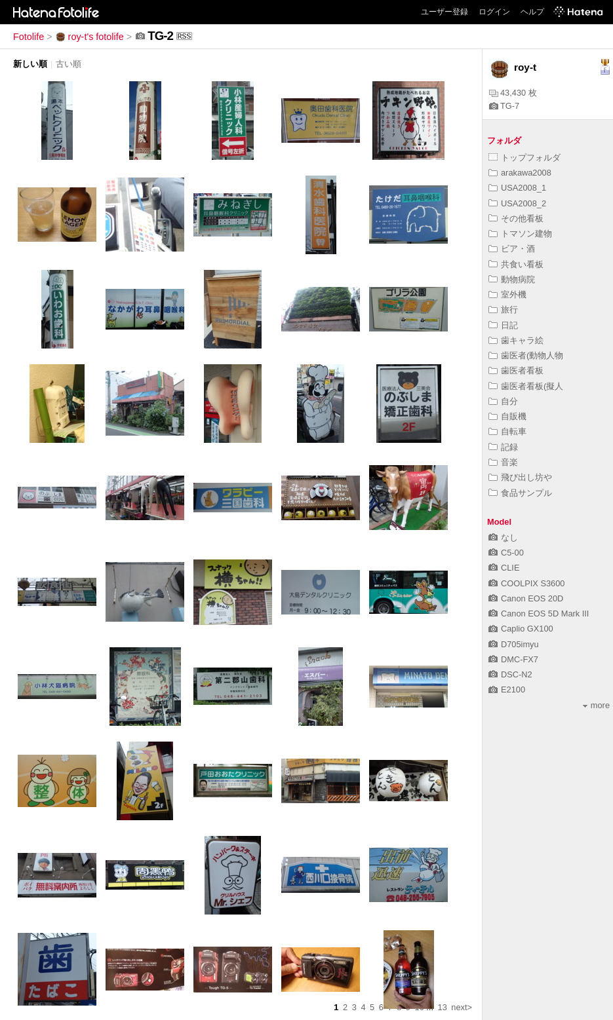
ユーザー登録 (444, 11)
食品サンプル (520, 493)
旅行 (503, 309)
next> (461, 1007)
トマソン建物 (520, 233)
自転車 (507, 431)
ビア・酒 (511, 249)
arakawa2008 (519, 173)
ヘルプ (532, 11)
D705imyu (513, 644)
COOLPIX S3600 (526, 583)
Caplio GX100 (520, 628)
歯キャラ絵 (516, 340)
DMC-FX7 (513, 659)
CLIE (503, 568)
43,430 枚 (513, 93)
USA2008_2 (517, 203)
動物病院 (511, 279)
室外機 (507, 294)
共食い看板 (516, 264)
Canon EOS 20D (525, 598)
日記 (503, 325)
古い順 (68, 64)
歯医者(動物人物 (525, 355)
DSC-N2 (510, 674)
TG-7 (504, 106)
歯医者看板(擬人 (525, 386)
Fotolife (28, 36)
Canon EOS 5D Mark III (538, 613)
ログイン (494, 11)
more (596, 705)
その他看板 (516, 218)
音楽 (503, 462)
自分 (503, 401)
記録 (503, 447)
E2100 (506, 689)
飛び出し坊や (520, 477)
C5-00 (506, 552)
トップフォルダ (524, 157)
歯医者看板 (516, 370)
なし (503, 537)
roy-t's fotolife (89, 36)
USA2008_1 (517, 188)
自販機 (507, 416)
